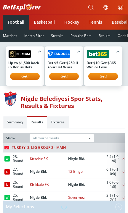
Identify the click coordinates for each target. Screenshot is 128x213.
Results (105, 35)
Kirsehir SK (39, 158)
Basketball (44, 22)
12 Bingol (76, 171)
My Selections (64, 207)
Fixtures (58, 122)
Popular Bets (81, 35)
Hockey (71, 22)
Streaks (57, 35)
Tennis (95, 22)
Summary (15, 122)
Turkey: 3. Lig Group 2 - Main (35, 148)
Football (16, 22)
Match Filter (34, 35)
